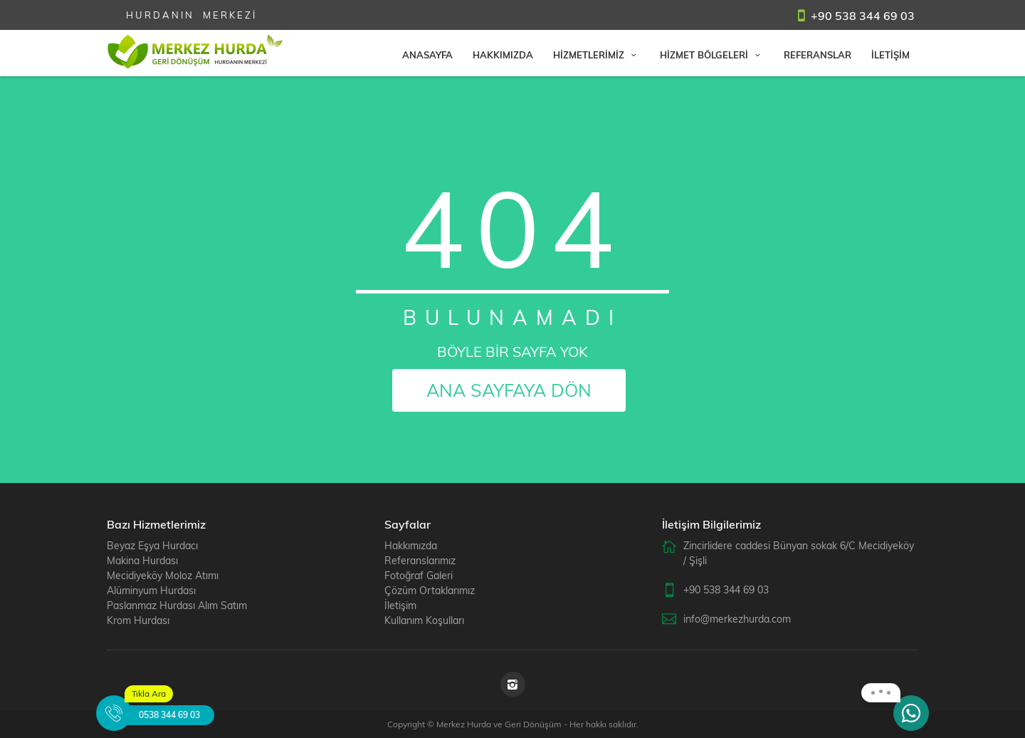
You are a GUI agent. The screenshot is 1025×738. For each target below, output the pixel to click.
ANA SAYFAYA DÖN (509, 390)
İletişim (400, 605)
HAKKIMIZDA (503, 55)
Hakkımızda (410, 545)
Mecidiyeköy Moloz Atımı (163, 575)
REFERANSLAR (817, 55)
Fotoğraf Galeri (418, 575)
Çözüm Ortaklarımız (429, 590)
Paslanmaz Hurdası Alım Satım (177, 605)
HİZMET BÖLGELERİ (712, 55)
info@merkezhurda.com (737, 619)
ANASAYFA (427, 55)
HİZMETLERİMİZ (596, 55)
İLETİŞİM (890, 55)
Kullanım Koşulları (424, 620)
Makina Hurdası (142, 560)
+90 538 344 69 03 (863, 16)
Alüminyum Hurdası (151, 590)
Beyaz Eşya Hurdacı (152, 545)
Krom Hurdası (138, 620)
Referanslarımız (420, 560)
